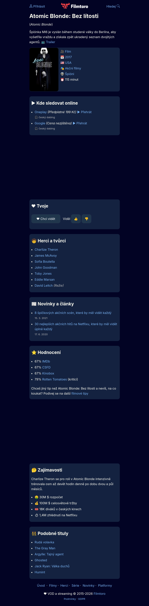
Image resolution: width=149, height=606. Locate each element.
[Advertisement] (74, 167)
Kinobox (48, 373)
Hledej (113, 6)
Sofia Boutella (45, 261)
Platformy (105, 585)
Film (68, 51)
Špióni (69, 74)
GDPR (81, 598)
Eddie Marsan (45, 279)
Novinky (88, 585)
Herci (64, 585)
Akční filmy (73, 68)
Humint (40, 572)
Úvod (41, 585)
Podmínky (70, 598)
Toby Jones (43, 273)
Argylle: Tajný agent (49, 554)
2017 (68, 57)
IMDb (46, 361)
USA (68, 63)
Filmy (53, 585)
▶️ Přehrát (84, 112)
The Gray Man (45, 548)
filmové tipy (79, 393)
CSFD (46, 367)
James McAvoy (46, 255)
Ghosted (41, 560)
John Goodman (46, 267)
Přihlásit (37, 6)
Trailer (50, 42)
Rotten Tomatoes (54, 379)
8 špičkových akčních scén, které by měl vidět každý (73, 313)
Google (40, 123)
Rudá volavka (44, 542)
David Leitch (44, 285)
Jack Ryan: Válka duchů (52, 566)
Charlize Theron (46, 249)
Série (75, 585)
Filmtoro (99, 594)
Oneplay (41, 112)
